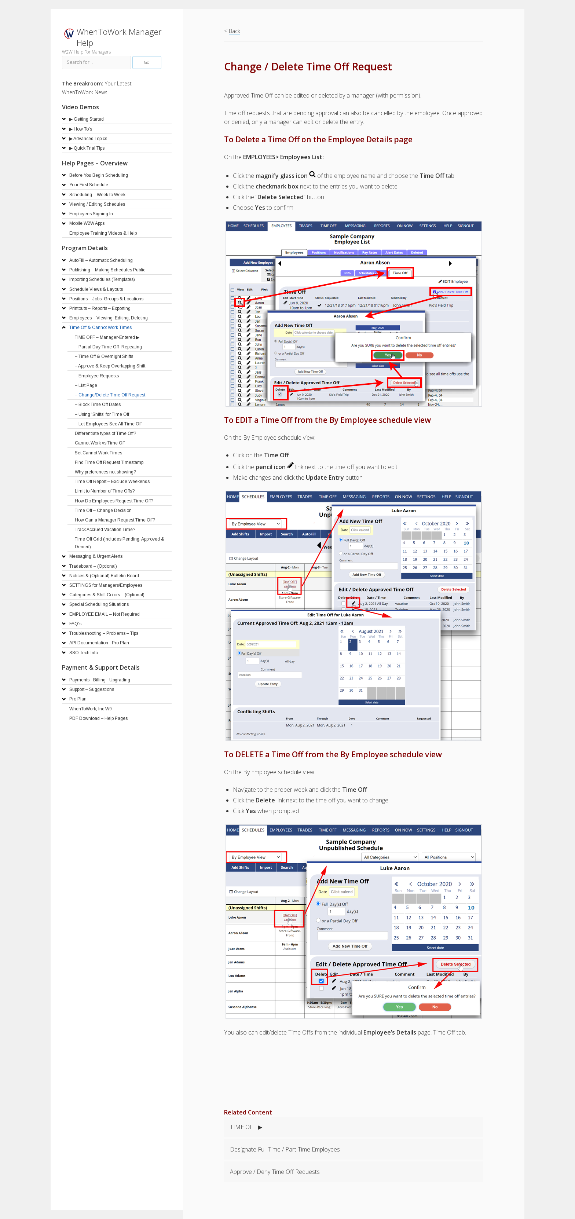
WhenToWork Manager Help (119, 37)
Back (234, 31)
